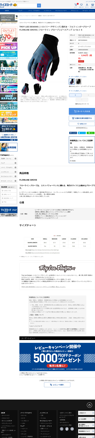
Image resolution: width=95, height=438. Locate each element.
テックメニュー (45, 434)
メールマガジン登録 (65, 425)
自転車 (7, 10)
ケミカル (43, 418)
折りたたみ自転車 (7, 420)
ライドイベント (45, 431)
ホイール (23, 415)
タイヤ (23, 418)
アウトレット (74, 10)
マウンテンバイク (7, 423)
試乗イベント (44, 428)
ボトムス (23, 434)
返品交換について (8, 198)
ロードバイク (6, 415)
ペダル (23, 423)
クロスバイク (6, 418)
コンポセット (25, 420)
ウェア (20, 10)
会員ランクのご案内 (65, 413)
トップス (23, 431)
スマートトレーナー (46, 423)
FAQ (5, 202)
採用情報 (62, 420)
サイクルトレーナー (61, 10)
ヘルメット (24, 428)
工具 (42, 415)
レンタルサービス (46, 436)
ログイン (35, 374)
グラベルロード (6, 434)
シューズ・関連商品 (27, 436)
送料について (7, 194)
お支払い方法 (7, 190)
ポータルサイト (64, 422)
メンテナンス (47, 10)
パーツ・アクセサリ (34, 10)
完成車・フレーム (6, 158)
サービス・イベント (88, 10)
